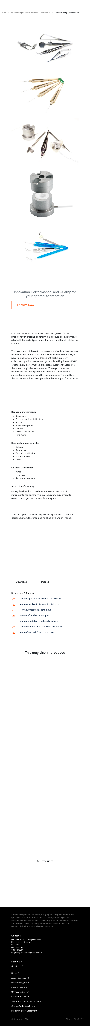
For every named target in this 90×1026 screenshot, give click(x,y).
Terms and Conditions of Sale (26, 1001)
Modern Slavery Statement (25, 1010)
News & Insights (20, 982)
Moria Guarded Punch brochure (33, 632)
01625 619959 (17, 950)
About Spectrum (20, 978)
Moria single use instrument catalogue (36, 598)
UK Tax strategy (19, 992)
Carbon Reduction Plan (23, 1006)
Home (4, 13)
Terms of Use (72, 1019)
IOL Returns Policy (21, 996)
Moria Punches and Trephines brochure (37, 626)
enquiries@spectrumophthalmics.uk (26, 952)
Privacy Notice (19, 987)
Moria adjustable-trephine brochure (35, 621)
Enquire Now (25, 305)
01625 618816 (17, 947)
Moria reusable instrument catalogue (35, 604)
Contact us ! (82, 1019)
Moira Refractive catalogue (30, 615)
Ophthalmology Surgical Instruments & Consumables (29, 13)
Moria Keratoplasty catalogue (31, 609)
